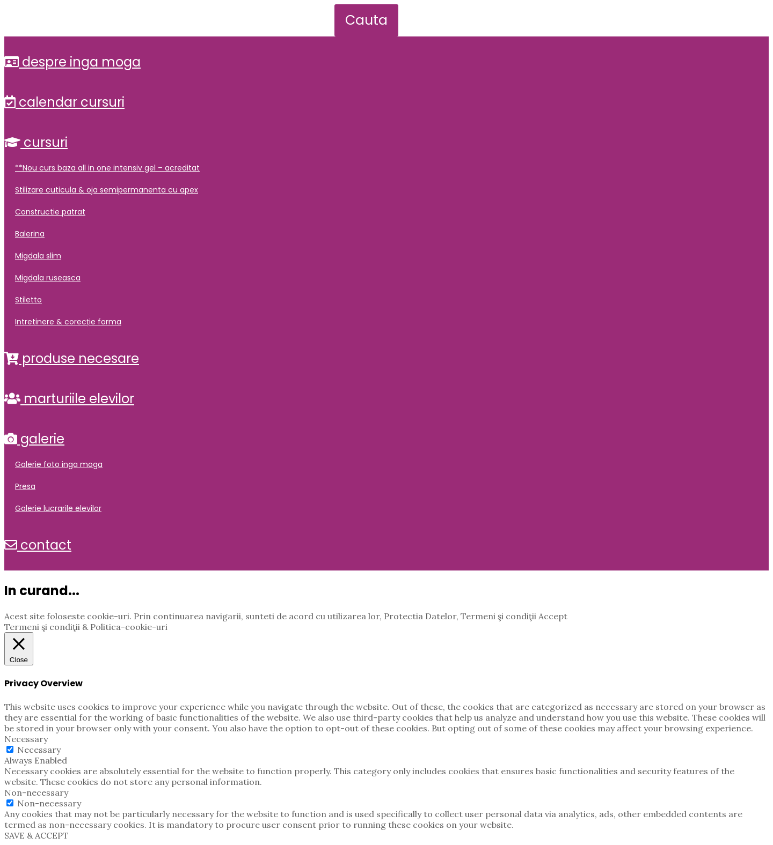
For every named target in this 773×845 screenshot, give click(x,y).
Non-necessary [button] (36, 792)
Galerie (34, 439)
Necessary (39, 749)
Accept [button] (552, 616)
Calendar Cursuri (64, 102)
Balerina (30, 233)
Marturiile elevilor (69, 398)
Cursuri (36, 142)
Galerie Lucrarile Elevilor (58, 508)
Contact (37, 545)
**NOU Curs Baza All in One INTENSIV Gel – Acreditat (107, 167)
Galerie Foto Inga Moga (59, 464)
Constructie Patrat (50, 211)
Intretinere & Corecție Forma (68, 321)
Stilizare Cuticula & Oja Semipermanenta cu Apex (106, 189)
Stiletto (28, 299)
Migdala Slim (38, 255)
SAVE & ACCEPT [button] (36, 835)
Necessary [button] (26, 738)
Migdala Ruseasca (48, 277)
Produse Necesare (71, 358)
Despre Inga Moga (72, 62)
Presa (25, 486)
